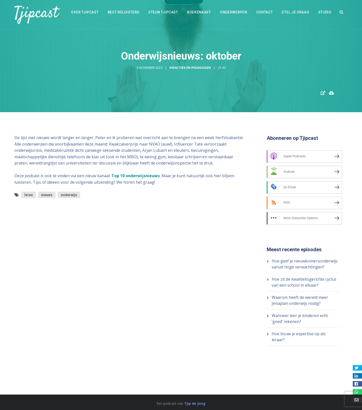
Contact (264, 12)
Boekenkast (199, 12)
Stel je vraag (295, 12)
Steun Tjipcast (163, 12)
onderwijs (69, 195)
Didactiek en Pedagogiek (190, 68)
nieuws (46, 195)
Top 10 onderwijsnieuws (135, 175)
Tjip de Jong (195, 403)
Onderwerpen (233, 12)
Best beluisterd (124, 12)
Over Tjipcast (85, 12)
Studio (324, 12)
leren (28, 195)
